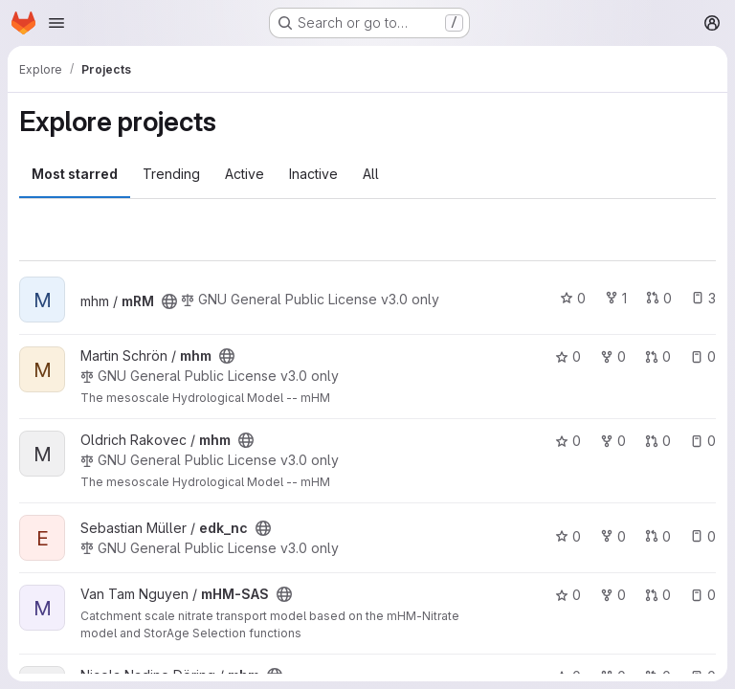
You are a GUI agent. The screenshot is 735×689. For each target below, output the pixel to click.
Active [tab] (244, 174)
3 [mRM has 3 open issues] (703, 298)
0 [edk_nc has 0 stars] (568, 536)
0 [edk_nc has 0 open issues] (703, 536)
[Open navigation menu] (56, 23)
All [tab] (371, 174)
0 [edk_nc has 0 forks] (613, 536)
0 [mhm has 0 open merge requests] (658, 356)
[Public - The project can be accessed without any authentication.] (169, 301)
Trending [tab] (171, 174)
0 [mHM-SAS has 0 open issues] (703, 595)
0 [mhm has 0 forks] (613, 356)
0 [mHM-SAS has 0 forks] (613, 595)
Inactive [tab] (313, 174)
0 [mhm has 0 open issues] (703, 356)
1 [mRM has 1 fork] (616, 298)
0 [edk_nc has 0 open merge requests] (658, 536)
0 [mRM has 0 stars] (573, 298)
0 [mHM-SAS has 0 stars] (568, 595)
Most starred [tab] (75, 174)
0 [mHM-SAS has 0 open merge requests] (658, 595)
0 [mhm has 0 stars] (568, 356)
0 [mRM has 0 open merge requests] (659, 298)
